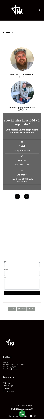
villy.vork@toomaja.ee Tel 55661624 (22, 75)
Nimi (5, 261)
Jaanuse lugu (8, 386)
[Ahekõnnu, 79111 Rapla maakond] (22, 240)
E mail (6, 269)
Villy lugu (6, 383)
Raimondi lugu (8, 391)
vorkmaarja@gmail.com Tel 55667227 (22, 108)
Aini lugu (6, 388)
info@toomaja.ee (14, 369)
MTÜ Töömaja (22, 406)
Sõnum (6, 278)
